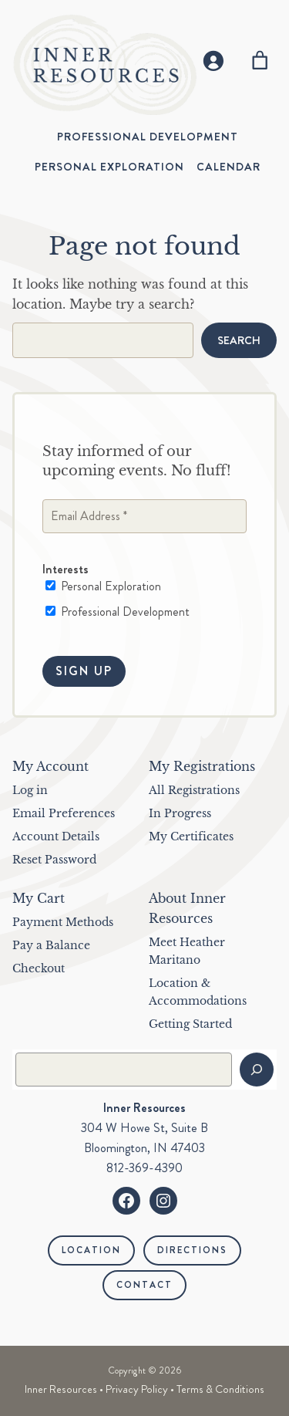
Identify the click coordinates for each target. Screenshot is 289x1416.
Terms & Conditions (220, 1389)
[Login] (213, 60)
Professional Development (117, 611)
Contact (144, 1285)
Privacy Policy (137, 1389)
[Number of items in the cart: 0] (260, 60)
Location (91, 1250)
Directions (192, 1250)
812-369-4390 (144, 1168)
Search (238, 340)
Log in (30, 790)
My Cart (38, 898)
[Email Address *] (144, 517)
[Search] (257, 1070)
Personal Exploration (103, 587)
